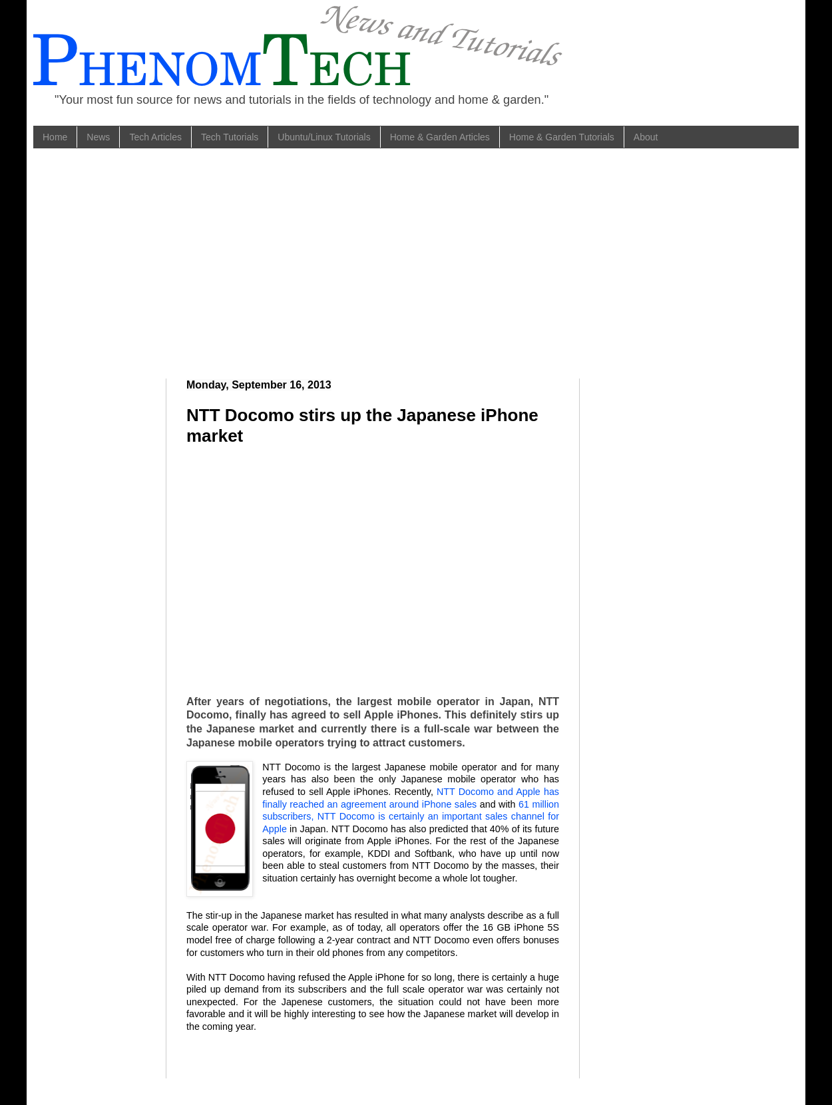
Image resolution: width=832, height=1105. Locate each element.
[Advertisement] (239, 261)
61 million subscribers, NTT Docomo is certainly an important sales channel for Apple (410, 816)
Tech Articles (155, 137)
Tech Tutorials (229, 137)
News (98, 137)
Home (55, 137)
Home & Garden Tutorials (561, 137)
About (646, 137)
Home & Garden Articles (440, 137)
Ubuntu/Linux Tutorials (324, 137)
